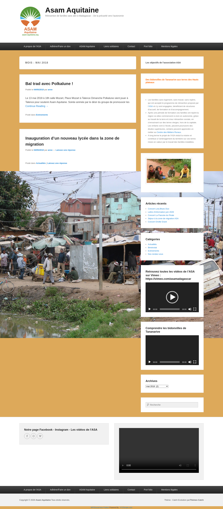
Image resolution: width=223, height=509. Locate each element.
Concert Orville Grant (157, 222)
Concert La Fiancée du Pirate (161, 215)
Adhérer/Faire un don (60, 46)
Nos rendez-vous (155, 254)
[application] (172, 297)
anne (50, 89)
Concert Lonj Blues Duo (158, 209)
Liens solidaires (111, 46)
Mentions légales (169, 46)
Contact (131, 46)
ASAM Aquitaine (87, 46)
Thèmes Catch (197, 500)
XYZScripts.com (126, 507)
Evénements (42, 115)
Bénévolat (152, 247)
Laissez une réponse (65, 150)
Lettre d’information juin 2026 (161, 212)
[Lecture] (149, 309)
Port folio (148, 46)
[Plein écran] (194, 309)
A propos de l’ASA (32, 46)
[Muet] (189, 309)
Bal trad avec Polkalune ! (49, 83)
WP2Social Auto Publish (100, 507)
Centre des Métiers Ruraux (169, 132)
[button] (172, 297)
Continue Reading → (36, 106)
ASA (151, 106)
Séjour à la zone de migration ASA (163, 218)
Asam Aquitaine (72, 10)
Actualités (41, 163)
